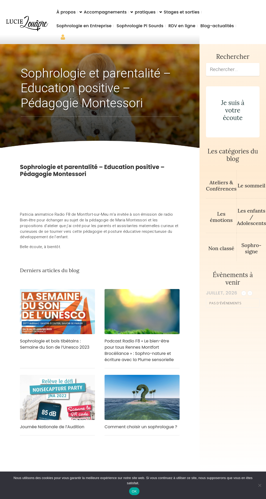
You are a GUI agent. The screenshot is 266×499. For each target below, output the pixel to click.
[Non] (259, 485)
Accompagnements (105, 12)
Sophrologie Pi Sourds (140, 26)
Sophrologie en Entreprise (84, 26)
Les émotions (221, 216)
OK (134, 491)
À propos (66, 12)
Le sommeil (251, 185)
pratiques (145, 12)
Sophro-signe (251, 248)
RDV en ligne (181, 26)
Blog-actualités (217, 26)
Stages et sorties (182, 12)
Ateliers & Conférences (221, 185)
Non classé (221, 248)
